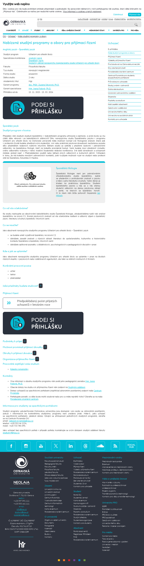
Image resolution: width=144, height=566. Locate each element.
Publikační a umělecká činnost (114, 485)
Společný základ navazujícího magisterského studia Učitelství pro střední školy (64, 63)
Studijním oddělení (76, 387)
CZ (38, 19)
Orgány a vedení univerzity (55, 520)
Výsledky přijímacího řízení (119, 60)
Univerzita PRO (120, 30)
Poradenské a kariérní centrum (24, 399)
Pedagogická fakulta (53, 464)
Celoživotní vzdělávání (117, 108)
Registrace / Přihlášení (82, 534)
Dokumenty (49, 523)
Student (39, 30)
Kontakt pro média (109, 536)
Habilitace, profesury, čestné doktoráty (117, 470)
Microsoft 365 (95, 19)
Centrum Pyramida (52, 498)
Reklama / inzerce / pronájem (113, 526)
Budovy (48, 534)
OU (4, 36)
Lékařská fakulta (51, 472)
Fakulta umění (50, 467)
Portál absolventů (81, 531)
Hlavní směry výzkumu (111, 482)
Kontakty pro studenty (83, 523)
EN (41, 19)
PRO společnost (108, 518)
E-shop (105, 512)
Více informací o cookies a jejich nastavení (82, 12)
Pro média (135, 30)
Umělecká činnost (109, 488)
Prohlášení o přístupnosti (112, 509)
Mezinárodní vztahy (99, 30)
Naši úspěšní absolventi (118, 104)
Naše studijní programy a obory (32, 36)
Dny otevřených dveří (117, 68)
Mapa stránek (83, 19)
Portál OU (77, 495)
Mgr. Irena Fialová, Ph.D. (40, 89)
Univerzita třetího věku (117, 112)
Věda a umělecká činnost (73, 30)
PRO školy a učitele (109, 515)
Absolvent (52, 30)
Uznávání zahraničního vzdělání (122, 93)
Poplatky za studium (116, 101)
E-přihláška (113, 49)
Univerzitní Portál (134, 19)
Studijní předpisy (80, 517)
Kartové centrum (51, 509)
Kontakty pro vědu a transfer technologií (118, 497)
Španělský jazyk (36, 61)
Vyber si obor (79, 464)
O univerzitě (13, 30)
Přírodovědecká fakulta (54, 475)
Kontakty (48, 537)
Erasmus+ (106, 464)
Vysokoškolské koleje (53, 501)
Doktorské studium (116, 89)
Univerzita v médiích (110, 545)
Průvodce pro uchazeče (117, 82)
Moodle (104, 19)
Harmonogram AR (81, 503)
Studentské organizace (83, 520)
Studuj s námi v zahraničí (118, 85)
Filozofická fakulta (52, 470)
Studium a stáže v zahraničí (84, 506)
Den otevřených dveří (82, 481)
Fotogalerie (49, 526)
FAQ (75, 537)
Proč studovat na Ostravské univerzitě (124, 64)
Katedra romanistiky (19, 369)
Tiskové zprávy (108, 539)
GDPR (104, 506)
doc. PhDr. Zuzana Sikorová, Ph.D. (44, 85)
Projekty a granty (109, 491)
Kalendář (48, 529)
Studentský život (80, 484)
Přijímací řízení (114, 57)
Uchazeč (27, 30)
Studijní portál (120, 19)
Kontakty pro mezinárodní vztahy (115, 473)
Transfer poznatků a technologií (115, 494)
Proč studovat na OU (82, 478)
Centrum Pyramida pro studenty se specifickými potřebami (121, 77)
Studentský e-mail (81, 498)
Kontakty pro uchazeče (117, 119)
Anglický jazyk (35, 58)
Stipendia (112, 97)
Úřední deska (50, 531)
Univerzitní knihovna (53, 489)
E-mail (111, 19)
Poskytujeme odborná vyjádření (115, 542)
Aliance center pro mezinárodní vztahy (117, 467)
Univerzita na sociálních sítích (120, 116)
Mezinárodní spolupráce (112, 461)
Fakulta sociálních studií (54, 461)
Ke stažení (106, 547)
